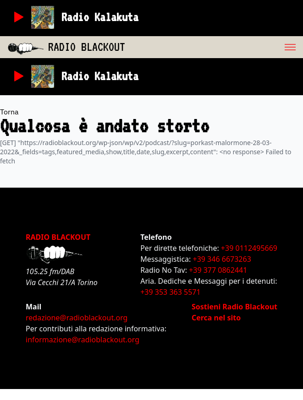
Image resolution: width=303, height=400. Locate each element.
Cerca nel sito (216, 318)
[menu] (214, 47)
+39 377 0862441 (218, 270)
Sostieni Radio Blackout (234, 307)
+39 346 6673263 (222, 259)
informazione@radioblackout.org (82, 340)
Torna (9, 111)
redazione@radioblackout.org (76, 318)
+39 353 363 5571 (170, 292)
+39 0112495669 (249, 248)
